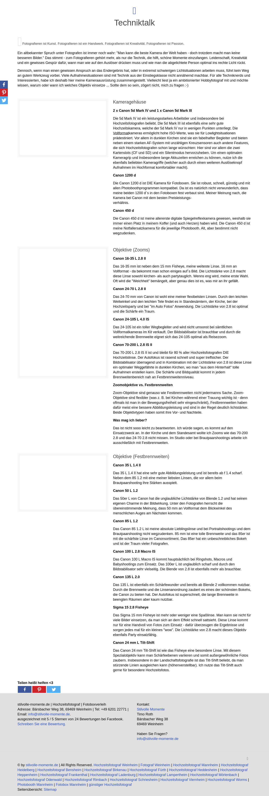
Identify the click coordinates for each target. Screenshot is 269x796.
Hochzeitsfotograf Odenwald (39, 780)
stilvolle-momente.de (42, 765)
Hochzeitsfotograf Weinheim (116, 765)
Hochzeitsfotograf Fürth (148, 770)
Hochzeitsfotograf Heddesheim (193, 770)
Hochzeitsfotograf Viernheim (183, 780)
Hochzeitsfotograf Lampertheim (162, 775)
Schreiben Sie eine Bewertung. (41, 724)
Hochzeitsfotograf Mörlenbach (213, 775)
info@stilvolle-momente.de (49, 714)
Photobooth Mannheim (35, 785)
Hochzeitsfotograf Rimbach (86, 780)
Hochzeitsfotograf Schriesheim (134, 780)
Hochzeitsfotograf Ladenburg (112, 775)
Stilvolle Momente (151, 709)
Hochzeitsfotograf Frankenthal (63, 775)
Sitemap (50, 789)
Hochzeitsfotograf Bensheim (59, 770)
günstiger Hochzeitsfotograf (110, 785)
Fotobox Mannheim (71, 785)
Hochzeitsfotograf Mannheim (195, 765)
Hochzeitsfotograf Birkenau (105, 770)
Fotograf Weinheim (155, 765)
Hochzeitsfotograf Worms (227, 780)
